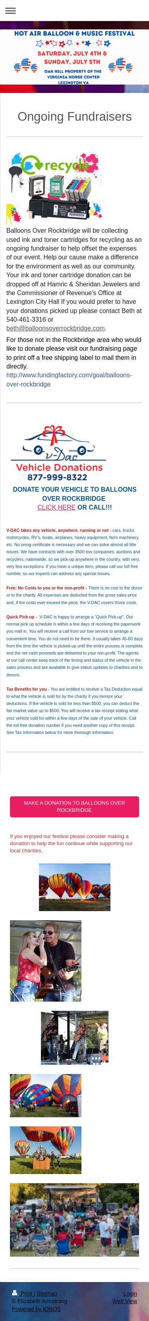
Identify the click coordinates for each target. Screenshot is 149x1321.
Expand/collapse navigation (74, 10)
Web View (124, 1301)
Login (130, 1293)
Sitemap (47, 1293)
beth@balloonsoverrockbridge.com (55, 328)
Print (23, 1293)
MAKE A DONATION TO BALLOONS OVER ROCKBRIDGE (74, 806)
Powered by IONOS (36, 1309)
